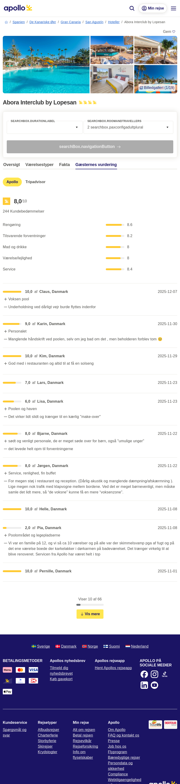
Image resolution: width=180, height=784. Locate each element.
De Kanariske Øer (42, 22)
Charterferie (48, 735)
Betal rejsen (83, 735)
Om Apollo (116, 730)
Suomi (111, 646)
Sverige (41, 646)
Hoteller (114, 22)
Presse (114, 741)
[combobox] (45, 127)
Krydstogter (47, 752)
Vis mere (90, 614)
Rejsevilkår (82, 741)
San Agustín (94, 22)
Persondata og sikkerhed (120, 766)
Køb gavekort (61, 679)
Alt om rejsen (84, 730)
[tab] (12, 165)
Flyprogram (117, 752)
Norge (90, 646)
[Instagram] (154, 674)
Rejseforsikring (85, 746)
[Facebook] (144, 674)
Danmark (65, 646)
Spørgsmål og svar (14, 732)
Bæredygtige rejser (124, 757)
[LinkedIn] (144, 685)
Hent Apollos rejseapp (113, 668)
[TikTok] (164, 674)
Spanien (19, 22)
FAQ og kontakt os (123, 735)
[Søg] (132, 8)
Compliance (118, 774)
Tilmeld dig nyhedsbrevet (61, 670)
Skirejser (45, 746)
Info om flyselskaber (83, 754)
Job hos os (117, 746)
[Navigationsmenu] (173, 8)
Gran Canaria (71, 22)
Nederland (137, 646)
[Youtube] (154, 685)
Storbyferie (47, 741)
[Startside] (18, 8)
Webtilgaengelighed (124, 780)
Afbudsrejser (48, 730)
